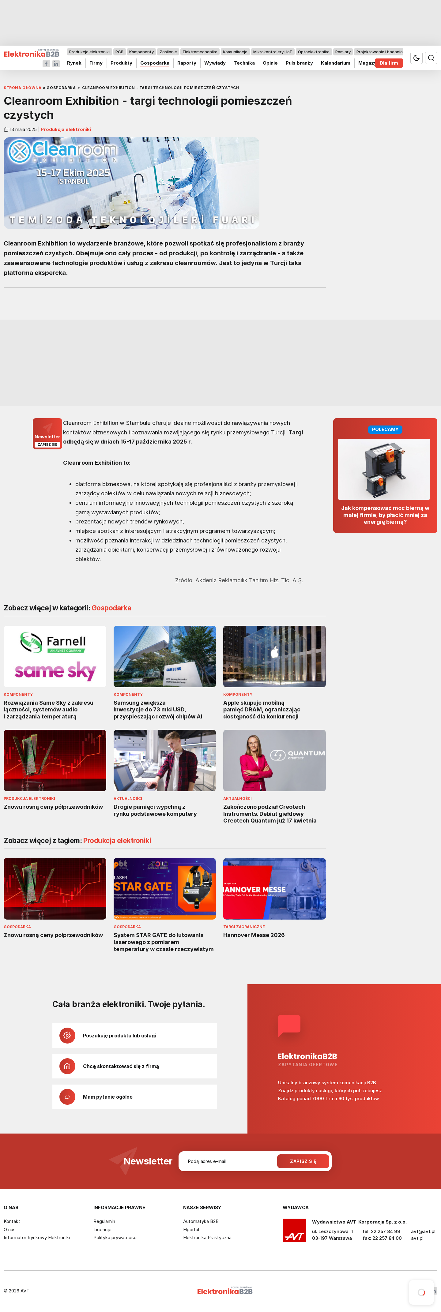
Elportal (191, 1229)
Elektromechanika (200, 51)
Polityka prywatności (115, 1237)
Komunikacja (235, 51)
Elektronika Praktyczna (207, 1237)
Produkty (121, 63)
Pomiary (343, 51)
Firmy (96, 63)
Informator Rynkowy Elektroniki (37, 1237)
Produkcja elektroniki (89, 51)
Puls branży (299, 63)
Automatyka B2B (201, 1221)
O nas (10, 1229)
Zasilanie (168, 51)
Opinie (270, 63)
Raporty (186, 63)
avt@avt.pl (423, 1231)
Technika (244, 63)
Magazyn (368, 63)
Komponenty (141, 51)
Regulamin (104, 1221)
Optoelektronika (314, 51)
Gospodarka (154, 63)
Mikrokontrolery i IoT (272, 51)
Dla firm (389, 63)
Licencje (102, 1229)
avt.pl (417, 1238)
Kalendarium (335, 63)
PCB (119, 51)
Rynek (74, 63)
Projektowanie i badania (379, 51)
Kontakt (12, 1221)
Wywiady (215, 63)
